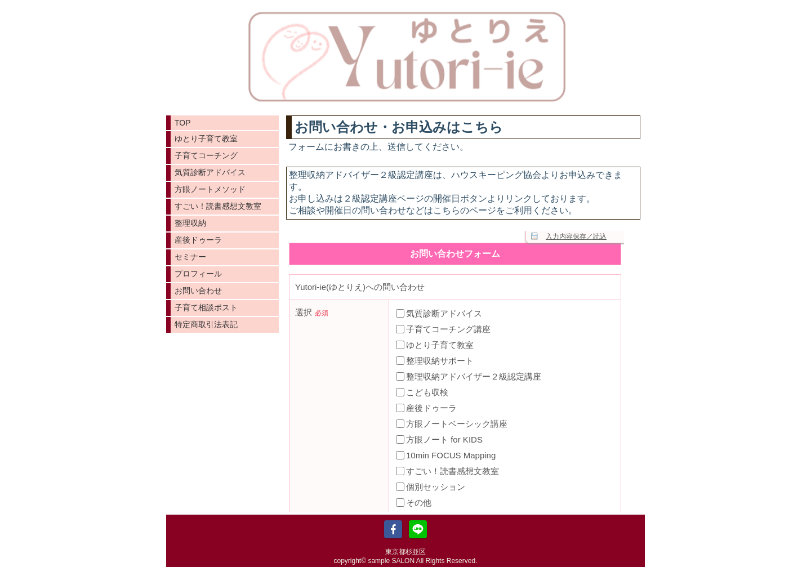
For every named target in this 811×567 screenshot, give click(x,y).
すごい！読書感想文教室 (218, 206)
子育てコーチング (206, 155)
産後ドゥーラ (198, 239)
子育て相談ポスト (206, 307)
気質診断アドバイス (210, 172)
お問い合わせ (198, 290)
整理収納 (190, 222)
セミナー (190, 256)
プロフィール (198, 273)
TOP (183, 122)
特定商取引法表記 (206, 324)
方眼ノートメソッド (210, 189)
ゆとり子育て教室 (206, 138)
